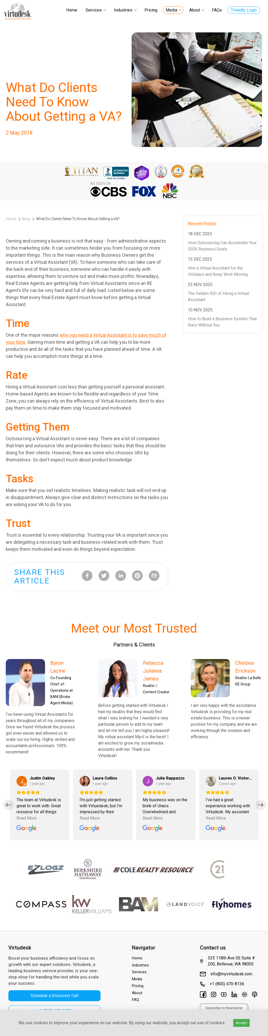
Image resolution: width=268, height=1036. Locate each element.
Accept (241, 1023)
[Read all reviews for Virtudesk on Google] (26, 829)
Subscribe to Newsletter (224, 1008)
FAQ (135, 999)
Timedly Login (244, 10)
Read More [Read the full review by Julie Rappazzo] (153, 818)
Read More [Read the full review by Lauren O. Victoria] (216, 818)
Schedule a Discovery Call (54, 995)
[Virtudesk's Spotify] (244, 995)
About (194, 10)
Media (171, 10)
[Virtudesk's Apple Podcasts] (255, 995)
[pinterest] (137, 576)
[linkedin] (120, 576)
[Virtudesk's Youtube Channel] (224, 995)
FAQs (217, 10)
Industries (123, 10)
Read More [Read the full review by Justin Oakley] (26, 818)
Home (71, 10)
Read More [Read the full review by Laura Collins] (90, 818)
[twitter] (103, 576)
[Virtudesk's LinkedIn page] (234, 995)
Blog (26, 219)
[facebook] (87, 576)
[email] (154, 576)
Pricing (150, 10)
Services (94, 10)
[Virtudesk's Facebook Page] (203, 995)
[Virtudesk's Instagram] (213, 995)
